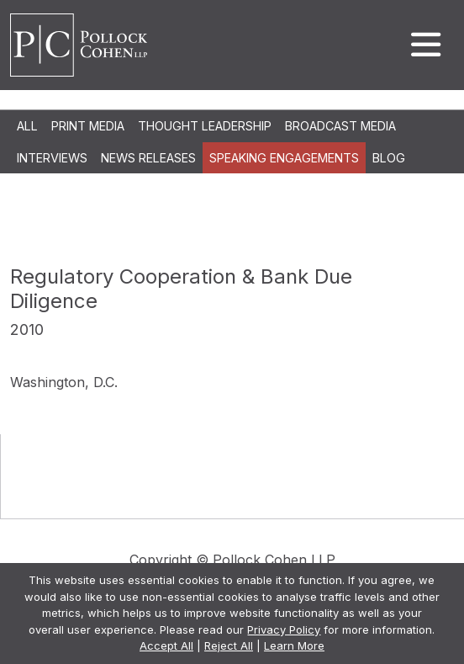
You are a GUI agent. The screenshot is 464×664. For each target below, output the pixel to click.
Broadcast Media (340, 126)
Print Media (87, 126)
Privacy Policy (283, 629)
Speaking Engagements (284, 158)
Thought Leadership (205, 126)
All (27, 126)
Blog (388, 158)
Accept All (166, 645)
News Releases (148, 158)
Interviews (52, 158)
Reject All (228, 645)
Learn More (294, 645)
